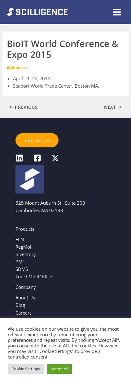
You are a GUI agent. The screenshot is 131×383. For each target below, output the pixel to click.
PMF (20, 262)
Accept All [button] (59, 369)
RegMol (23, 247)
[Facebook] (37, 158)
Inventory (25, 254)
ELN (19, 239)
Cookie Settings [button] (25, 369)
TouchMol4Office (33, 276)
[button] (37, 140)
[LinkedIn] (19, 158)
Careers (23, 313)
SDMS (21, 269)
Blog (20, 305)
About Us (25, 297)
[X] (55, 158)
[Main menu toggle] (117, 12)
